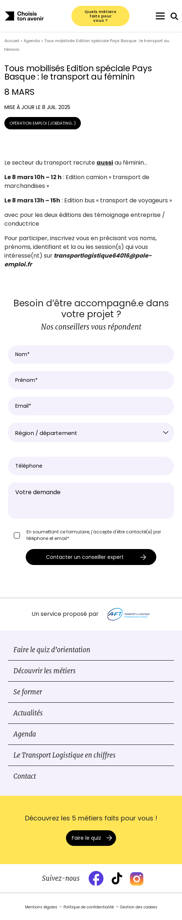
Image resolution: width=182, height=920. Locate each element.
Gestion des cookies (138, 907)
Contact (24, 776)
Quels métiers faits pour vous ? (100, 16)
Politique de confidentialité (88, 907)
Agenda (24, 734)
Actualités (28, 713)
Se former (27, 692)
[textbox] (91, 433)
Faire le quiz (86, 838)
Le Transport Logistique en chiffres (64, 755)
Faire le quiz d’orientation (51, 650)
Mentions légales (41, 907)
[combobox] (91, 432)
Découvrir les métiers (44, 671)
